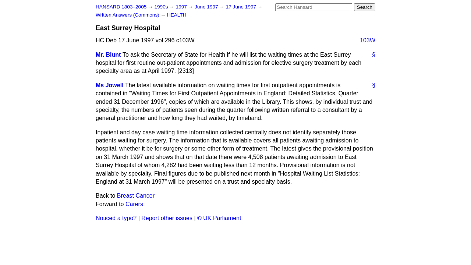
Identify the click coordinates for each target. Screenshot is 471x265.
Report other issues (166, 218)
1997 (182, 7)
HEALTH (177, 15)
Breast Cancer (136, 195)
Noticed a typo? (116, 218)
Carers (134, 204)
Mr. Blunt (108, 55)
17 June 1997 (242, 7)
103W (367, 40)
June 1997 (207, 7)
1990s (161, 7)
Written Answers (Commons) (128, 15)
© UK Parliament (219, 218)
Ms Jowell (110, 85)
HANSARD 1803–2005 (121, 7)
